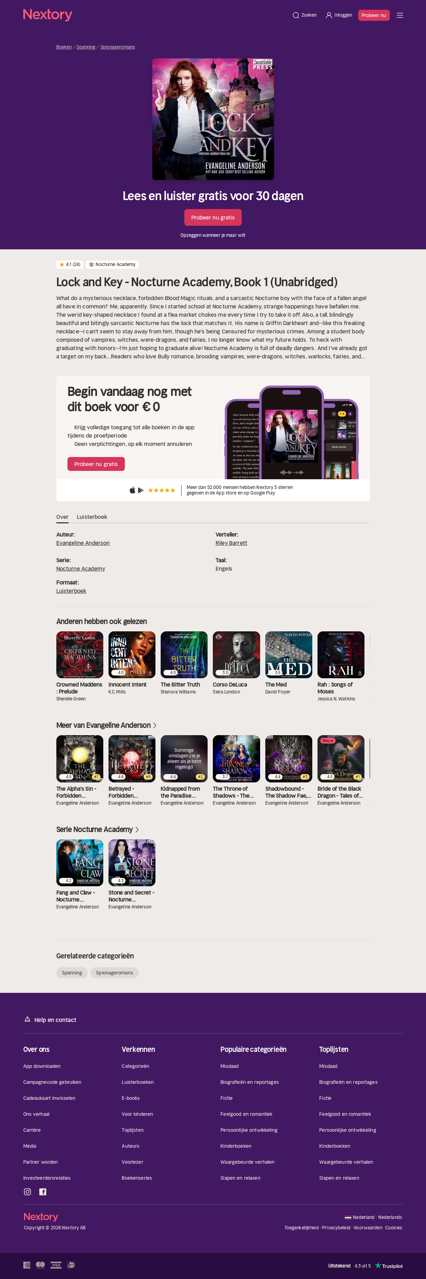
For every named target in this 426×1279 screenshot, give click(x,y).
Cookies (393, 1228)
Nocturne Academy (80, 568)
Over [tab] (62, 517)
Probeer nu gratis (213, 217)
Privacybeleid (336, 1228)
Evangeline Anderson (83, 542)
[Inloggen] (338, 15)
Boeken (64, 47)
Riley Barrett (231, 542)
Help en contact (50, 1019)
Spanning (86, 47)
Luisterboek (71, 590)
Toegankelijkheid (301, 1228)
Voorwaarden (368, 1228)
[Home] (155, 15)
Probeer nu (374, 15)
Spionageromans (118, 47)
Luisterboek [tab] (92, 517)
